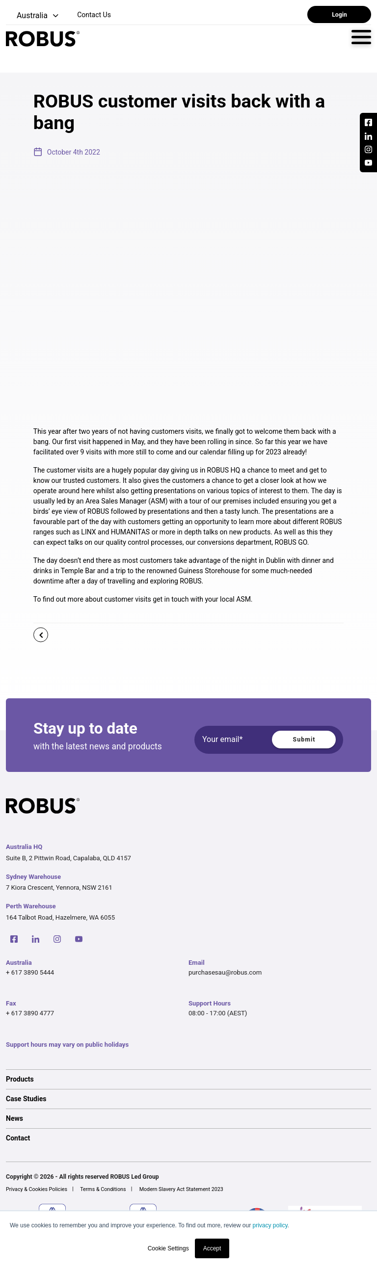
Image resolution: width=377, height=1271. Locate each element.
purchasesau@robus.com (225, 972)
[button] (33, 16)
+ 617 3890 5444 (30, 972)
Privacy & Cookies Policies (36, 1189)
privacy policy (269, 1225)
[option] (188, 1079)
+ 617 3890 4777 (30, 1013)
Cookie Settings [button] (168, 1248)
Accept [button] (212, 1248)
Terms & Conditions (103, 1189)
